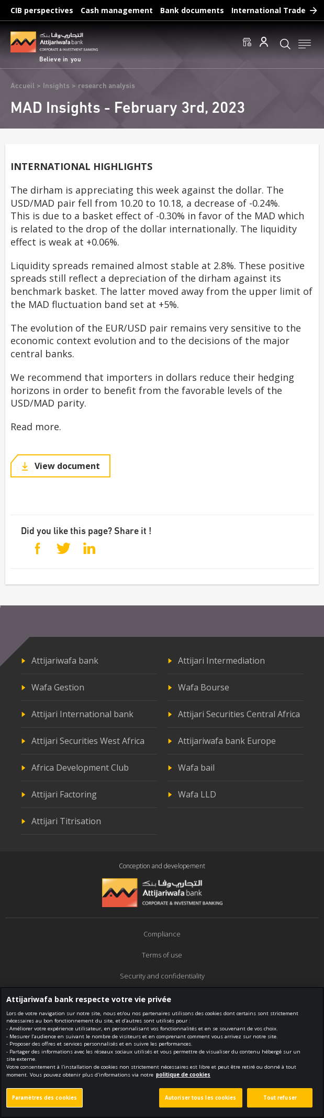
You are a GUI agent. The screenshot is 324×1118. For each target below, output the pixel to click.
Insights (56, 86)
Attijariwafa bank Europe (227, 741)
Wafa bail (196, 767)
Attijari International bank (82, 714)
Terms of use (162, 955)
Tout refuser (280, 1103)
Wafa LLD (197, 794)
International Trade (268, 10)
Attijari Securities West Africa (87, 741)
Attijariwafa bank (64, 660)
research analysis (106, 86)
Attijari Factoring (64, 794)
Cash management (117, 10)
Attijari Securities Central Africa (239, 714)
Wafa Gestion (57, 687)
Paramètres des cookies (44, 1103)
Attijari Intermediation (221, 660)
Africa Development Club (80, 767)
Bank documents (192, 10)
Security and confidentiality (162, 976)
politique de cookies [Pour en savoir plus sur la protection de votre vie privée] (183, 1080)
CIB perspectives (41, 10)
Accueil (22, 86)
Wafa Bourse (203, 687)
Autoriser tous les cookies (201, 1103)
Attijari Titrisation (66, 821)
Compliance (162, 934)
